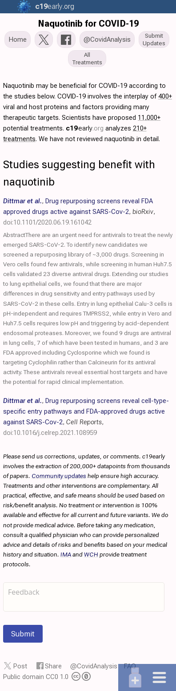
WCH (91, 554)
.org (53, 6)
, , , (79, 211)
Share (53, 666)
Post (20, 666)
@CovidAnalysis (93, 666)
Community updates (59, 475)
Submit (23, 633)
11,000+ (149, 118)
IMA (65, 554)
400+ (165, 96)
